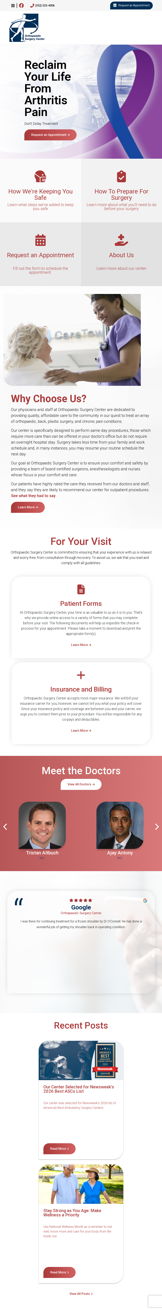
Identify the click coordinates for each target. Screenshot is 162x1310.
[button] (13, 5)
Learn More (26, 507)
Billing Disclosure (103, 1272)
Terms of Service (137, 1267)
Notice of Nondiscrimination (54, 1267)
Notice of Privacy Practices (99, 1267)
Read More (23, 1149)
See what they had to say (33, 495)
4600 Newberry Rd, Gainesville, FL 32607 (25, 1292)
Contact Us (20, 1267)
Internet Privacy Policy (68, 1272)
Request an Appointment (131, 5)
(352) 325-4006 (42, 6)
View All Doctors (79, 784)
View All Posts (80, 1169)
